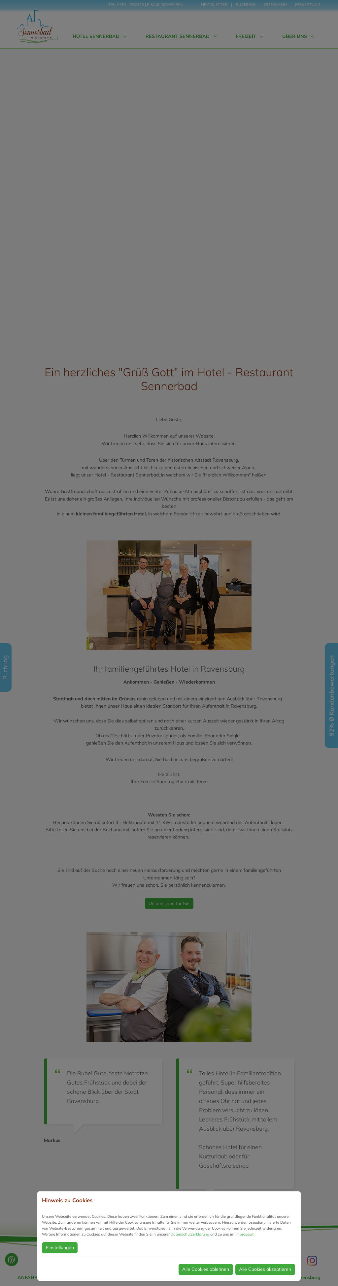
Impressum (244, 1234)
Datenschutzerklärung (190, 1234)
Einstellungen (60, 1247)
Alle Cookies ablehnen (205, 1269)
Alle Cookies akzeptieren (265, 1269)
